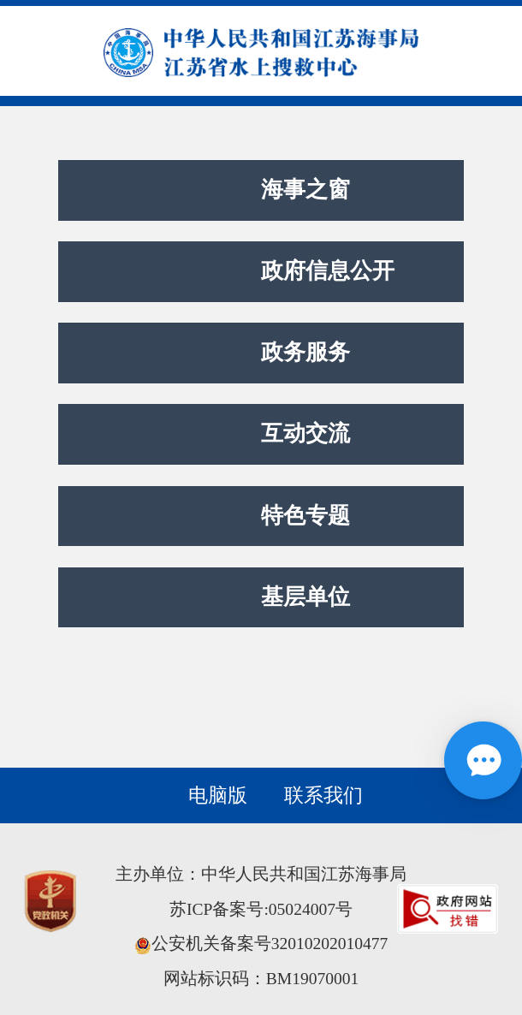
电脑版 (217, 795)
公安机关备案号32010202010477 (261, 944)
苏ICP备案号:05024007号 (261, 909)
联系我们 (323, 795)
